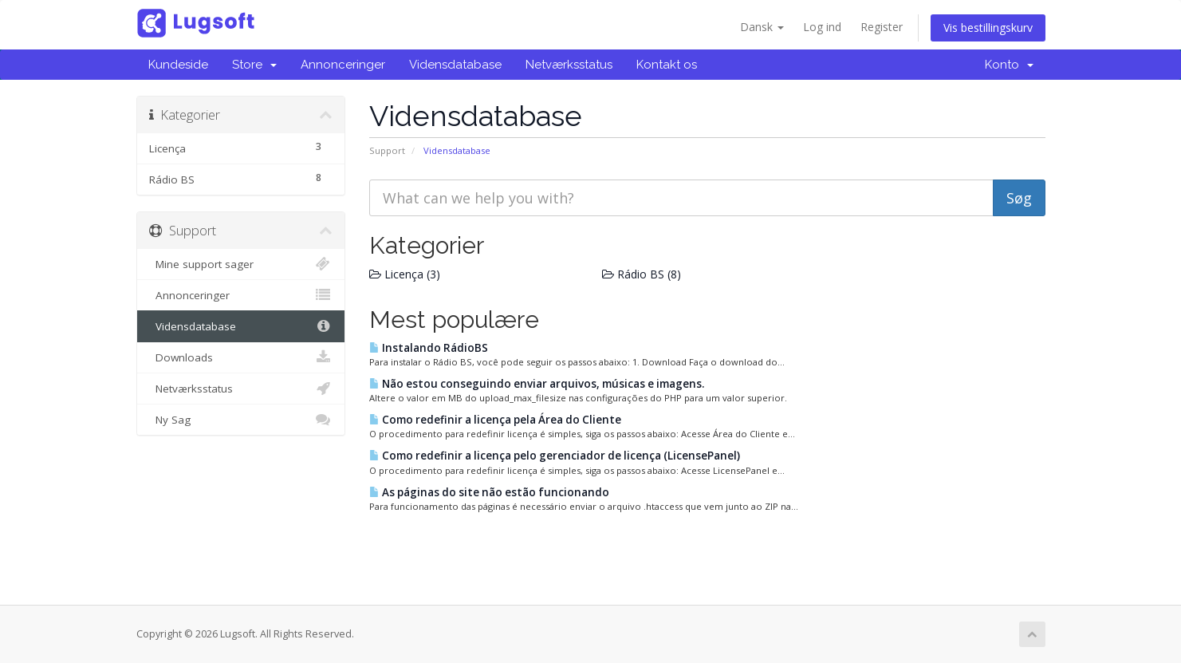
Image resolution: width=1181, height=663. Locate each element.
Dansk (762, 26)
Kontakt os (666, 64)
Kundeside (178, 64)
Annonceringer (343, 64)
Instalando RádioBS (428, 348)
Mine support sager (241, 264)
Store (254, 64)
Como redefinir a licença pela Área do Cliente (495, 419)
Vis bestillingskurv (988, 27)
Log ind (822, 26)
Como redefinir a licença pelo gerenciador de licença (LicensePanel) (554, 455)
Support (387, 150)
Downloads (241, 357)
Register (881, 26)
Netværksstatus (569, 64)
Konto (1009, 64)
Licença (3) (404, 274)
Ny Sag (241, 419)
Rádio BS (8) (641, 274)
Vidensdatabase (455, 64)
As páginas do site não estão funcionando (489, 492)
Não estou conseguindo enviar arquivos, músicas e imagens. (536, 384)
